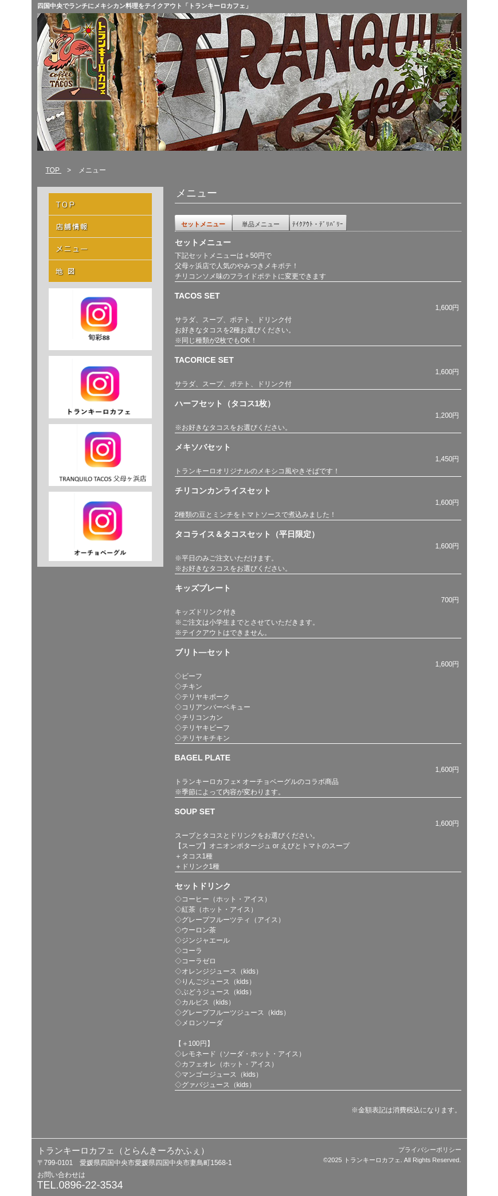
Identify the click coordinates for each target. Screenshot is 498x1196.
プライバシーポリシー (429, 1149)
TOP (54, 170)
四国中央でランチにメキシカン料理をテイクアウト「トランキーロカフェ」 (144, 5)
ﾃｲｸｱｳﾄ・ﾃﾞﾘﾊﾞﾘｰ (317, 224)
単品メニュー (261, 224)
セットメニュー (203, 224)
